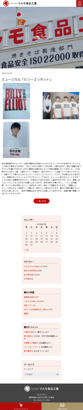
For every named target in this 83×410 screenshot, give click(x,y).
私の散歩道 (28, 274)
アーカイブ (28, 369)
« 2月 (26, 250)
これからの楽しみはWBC (34, 301)
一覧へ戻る (41, 201)
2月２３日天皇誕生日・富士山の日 (38, 309)
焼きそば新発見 (30, 270)
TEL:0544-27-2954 (41, 400)
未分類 (26, 279)
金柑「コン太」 (30, 305)
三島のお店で (29, 332)
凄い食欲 (27, 336)
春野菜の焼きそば (31, 297)
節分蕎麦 (27, 351)
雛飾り (26, 313)
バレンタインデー (31, 347)
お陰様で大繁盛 (30, 343)
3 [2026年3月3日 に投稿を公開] (31, 233)
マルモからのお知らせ (33, 266)
